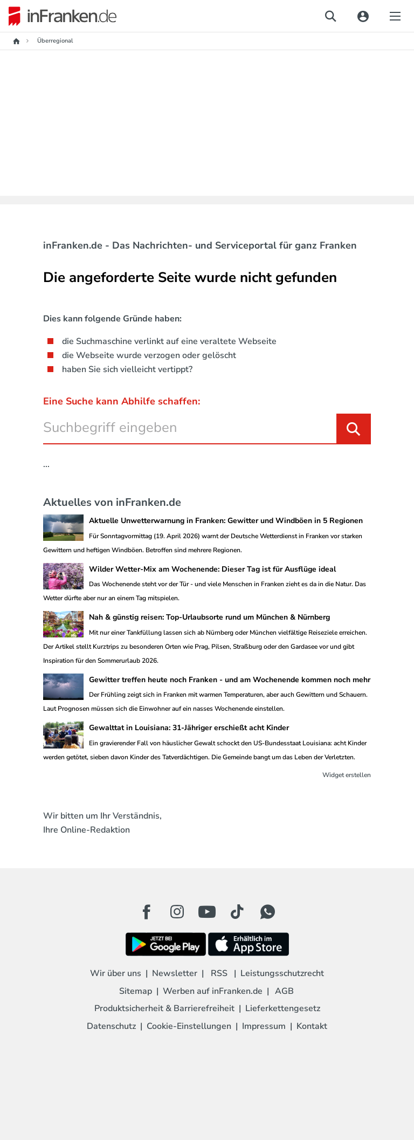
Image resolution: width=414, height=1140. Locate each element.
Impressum (264, 1026)
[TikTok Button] (237, 912)
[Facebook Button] (147, 912)
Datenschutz (111, 1026)
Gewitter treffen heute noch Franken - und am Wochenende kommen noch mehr (229, 680)
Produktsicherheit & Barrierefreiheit (164, 1008)
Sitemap (135, 991)
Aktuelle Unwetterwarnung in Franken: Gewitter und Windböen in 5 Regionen (226, 521)
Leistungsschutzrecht (282, 973)
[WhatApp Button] (267, 912)
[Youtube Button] (207, 912)
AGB (284, 991)
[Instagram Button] (177, 915)
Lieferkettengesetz (282, 1008)
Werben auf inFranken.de (213, 991)
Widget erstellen (346, 775)
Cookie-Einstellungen (189, 1026)
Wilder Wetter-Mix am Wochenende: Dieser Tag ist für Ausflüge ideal (212, 569)
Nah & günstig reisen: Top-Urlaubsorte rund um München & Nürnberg (209, 617)
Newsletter (174, 973)
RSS (219, 973)
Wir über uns (115, 973)
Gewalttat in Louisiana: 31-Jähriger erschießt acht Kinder (189, 728)
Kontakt (311, 1026)
